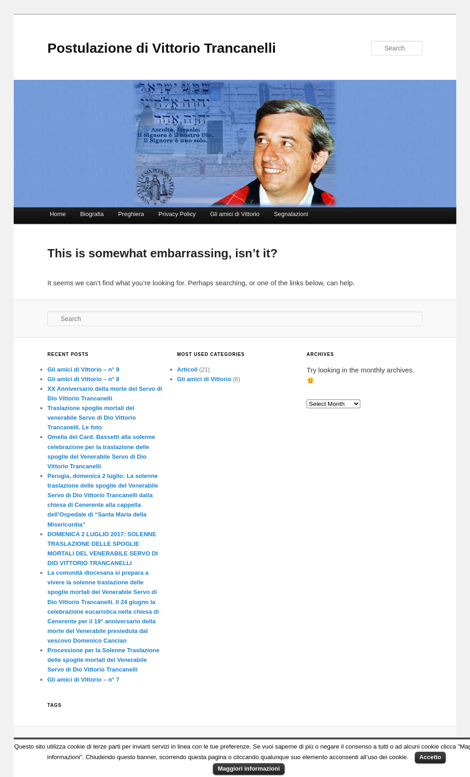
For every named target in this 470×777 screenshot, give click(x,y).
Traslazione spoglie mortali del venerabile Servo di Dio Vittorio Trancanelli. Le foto (91, 418)
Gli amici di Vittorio (234, 214)
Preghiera (131, 214)
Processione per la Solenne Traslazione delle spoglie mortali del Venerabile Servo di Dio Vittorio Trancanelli (103, 660)
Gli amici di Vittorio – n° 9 (83, 369)
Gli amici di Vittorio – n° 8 (83, 379)
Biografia (92, 214)
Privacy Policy (177, 214)
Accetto (431, 757)
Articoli (187, 369)
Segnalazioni (291, 214)
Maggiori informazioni (249, 768)
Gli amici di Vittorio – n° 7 (83, 679)
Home (58, 214)
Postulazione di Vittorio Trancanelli (161, 48)
